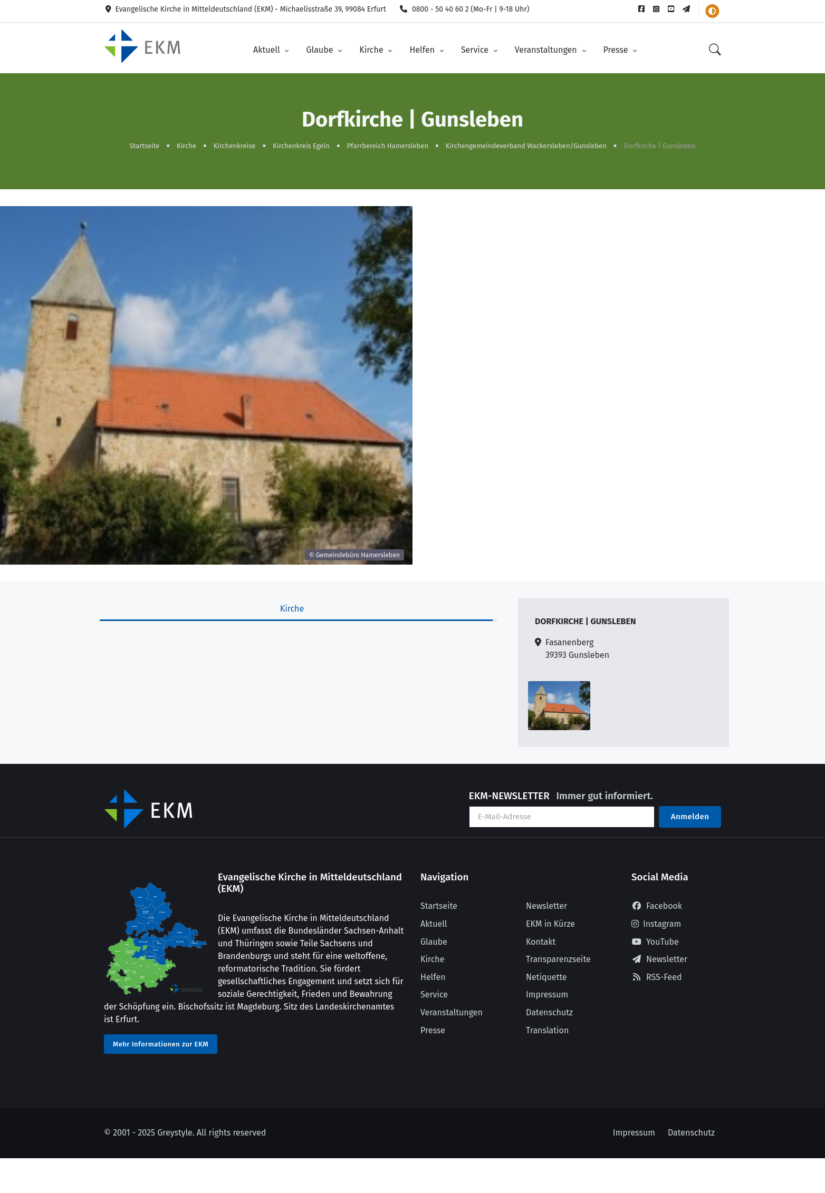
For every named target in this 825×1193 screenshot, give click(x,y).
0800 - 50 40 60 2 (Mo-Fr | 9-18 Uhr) (464, 9)
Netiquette (546, 976)
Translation (547, 1029)
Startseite (144, 145)
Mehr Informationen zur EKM (160, 1043)
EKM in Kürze (550, 923)
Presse (616, 49)
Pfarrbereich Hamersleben (387, 145)
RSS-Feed (656, 976)
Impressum (547, 993)
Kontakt (540, 941)
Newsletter (546, 905)
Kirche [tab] (292, 608)
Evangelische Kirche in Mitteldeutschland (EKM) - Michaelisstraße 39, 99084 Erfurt (245, 9)
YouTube (655, 941)
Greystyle (174, 1132)
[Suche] (715, 50)
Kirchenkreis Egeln (301, 145)
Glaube (320, 49)
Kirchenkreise (235, 145)
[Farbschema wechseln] (712, 11)
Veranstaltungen (547, 49)
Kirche (372, 49)
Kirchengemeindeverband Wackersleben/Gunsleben (526, 145)
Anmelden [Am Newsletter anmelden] (690, 815)
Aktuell (267, 49)
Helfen (423, 49)
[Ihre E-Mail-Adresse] (562, 816)
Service (476, 49)
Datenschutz (549, 1011)
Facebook (656, 905)
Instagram (656, 923)
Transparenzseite (558, 958)
